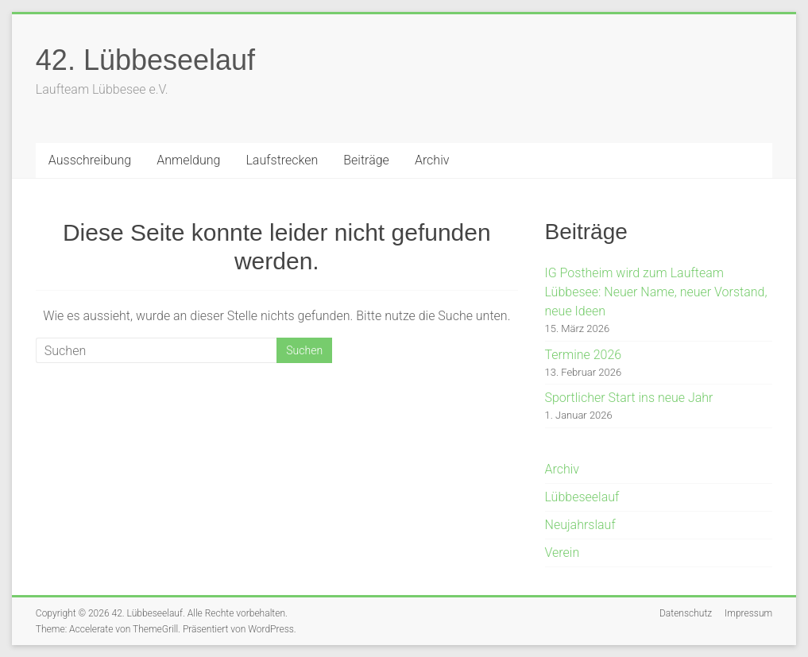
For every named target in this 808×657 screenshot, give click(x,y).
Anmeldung (188, 160)
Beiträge (366, 160)
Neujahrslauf (580, 524)
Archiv (432, 160)
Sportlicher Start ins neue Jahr (629, 397)
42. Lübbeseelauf (145, 60)
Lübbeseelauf (582, 496)
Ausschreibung (89, 160)
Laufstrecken (281, 160)
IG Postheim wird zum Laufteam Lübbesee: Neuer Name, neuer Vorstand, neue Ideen (656, 292)
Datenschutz (685, 613)
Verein (562, 552)
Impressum (748, 613)
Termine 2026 (583, 354)
